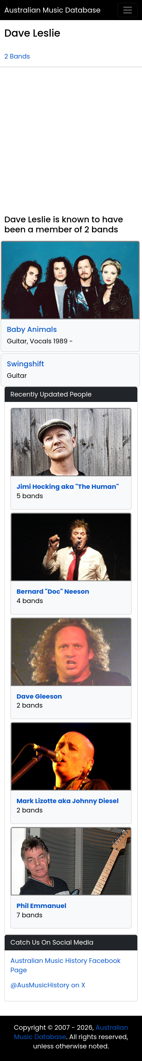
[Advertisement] (67, 144)
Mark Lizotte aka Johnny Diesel (68, 800)
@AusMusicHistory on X (47, 985)
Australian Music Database (52, 10)
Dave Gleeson (39, 696)
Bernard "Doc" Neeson (53, 591)
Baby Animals (32, 329)
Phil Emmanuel (42, 905)
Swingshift (25, 364)
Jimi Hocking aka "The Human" (68, 486)
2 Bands (17, 56)
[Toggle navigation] (128, 10)
